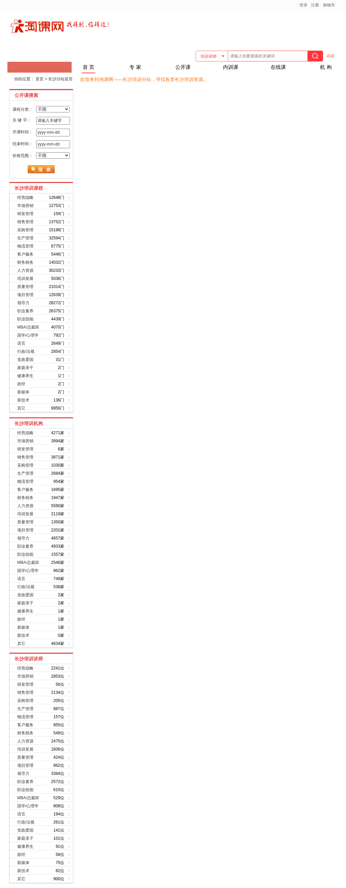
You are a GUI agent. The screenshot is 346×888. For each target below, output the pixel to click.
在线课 (278, 67)
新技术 (23, 400)
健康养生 (25, 375)
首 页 (88, 67)
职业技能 (25, 319)
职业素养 (25, 311)
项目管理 (25, 294)
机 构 (325, 67)
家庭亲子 (25, 367)
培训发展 (25, 278)
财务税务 (25, 262)
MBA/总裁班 (28, 327)
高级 (330, 56)
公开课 (183, 67)
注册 (315, 5)
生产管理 (25, 238)
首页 (39, 79)
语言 (21, 343)
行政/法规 (25, 351)
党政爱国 (25, 359)
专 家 (135, 67)
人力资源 (25, 270)
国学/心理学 (28, 335)
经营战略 (25, 197)
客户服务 (25, 254)
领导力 (23, 303)
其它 (21, 408)
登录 (303, 5)
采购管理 (25, 230)
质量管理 (25, 286)
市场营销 (25, 205)
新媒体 (23, 392)
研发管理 (25, 213)
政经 (21, 384)
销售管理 (25, 221)
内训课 (230, 67)
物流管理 (25, 246)
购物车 (329, 5)
